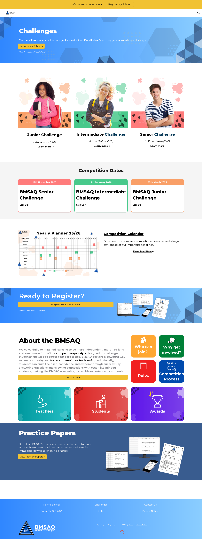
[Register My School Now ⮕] (65, 304)
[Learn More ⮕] (73, 377)
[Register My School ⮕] (31, 46)
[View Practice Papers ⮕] (32, 456)
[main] (101, 31)
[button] (198, 13)
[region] (101, 4)
